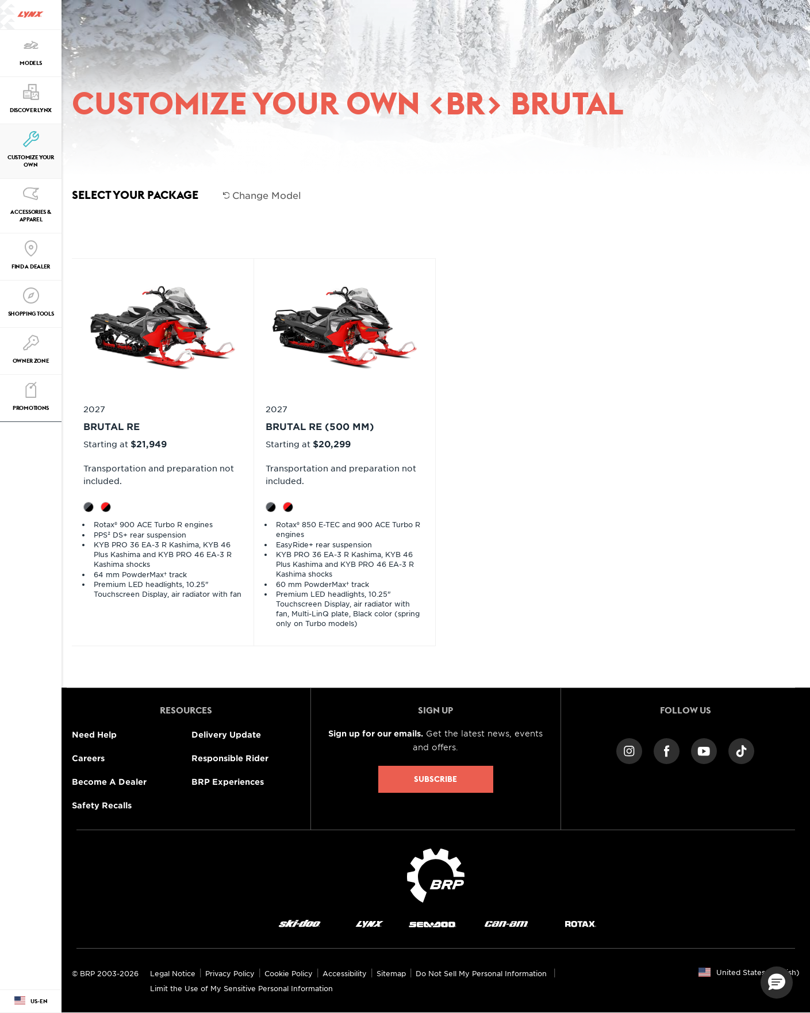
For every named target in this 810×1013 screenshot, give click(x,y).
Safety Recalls (102, 805)
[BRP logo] (435, 874)
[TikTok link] (741, 750)
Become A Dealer (109, 781)
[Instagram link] (629, 750)
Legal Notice (172, 973)
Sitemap (391, 973)
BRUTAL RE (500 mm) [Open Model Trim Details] (320, 426)
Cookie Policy (288, 973)
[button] (777, 982)
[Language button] (31, 1001)
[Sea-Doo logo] (432, 923)
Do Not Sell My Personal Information (481, 973)
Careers (88, 758)
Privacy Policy (230, 973)
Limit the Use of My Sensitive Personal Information (241, 988)
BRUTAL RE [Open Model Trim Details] (111, 426)
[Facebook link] (667, 750)
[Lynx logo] (30, 14)
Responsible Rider (229, 758)
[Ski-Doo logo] (299, 923)
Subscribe (435, 779)
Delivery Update (226, 734)
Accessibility (345, 973)
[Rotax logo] (580, 923)
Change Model (262, 195)
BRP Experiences (227, 781)
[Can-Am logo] (506, 923)
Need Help (94, 734)
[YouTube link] (704, 750)
